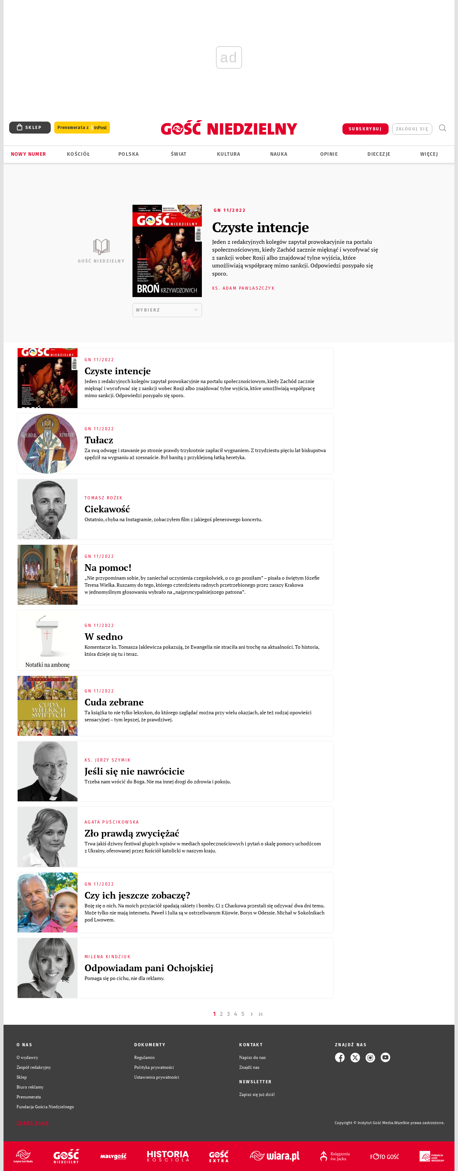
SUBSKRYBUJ (365, 129)
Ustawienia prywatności (156, 1077)
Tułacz (99, 440)
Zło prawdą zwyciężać (132, 833)
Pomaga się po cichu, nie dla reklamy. (125, 978)
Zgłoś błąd (33, 1123)
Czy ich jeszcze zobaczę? (137, 895)
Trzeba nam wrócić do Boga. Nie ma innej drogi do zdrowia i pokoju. (158, 781)
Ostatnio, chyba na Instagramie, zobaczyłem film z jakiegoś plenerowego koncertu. (174, 519)
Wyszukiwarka (442, 128)
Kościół (79, 154)
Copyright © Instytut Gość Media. (364, 1123)
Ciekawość (107, 509)
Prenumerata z (82, 128)
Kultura (229, 154)
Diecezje (378, 154)
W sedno (104, 636)
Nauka (279, 154)
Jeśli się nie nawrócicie (135, 771)
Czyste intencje (260, 226)
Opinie (329, 154)
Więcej (429, 154)
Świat (179, 154)
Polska (128, 154)
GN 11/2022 (229, 210)
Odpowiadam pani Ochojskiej (149, 968)
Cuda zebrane (114, 702)
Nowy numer (29, 154)
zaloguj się (412, 129)
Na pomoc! (108, 567)
